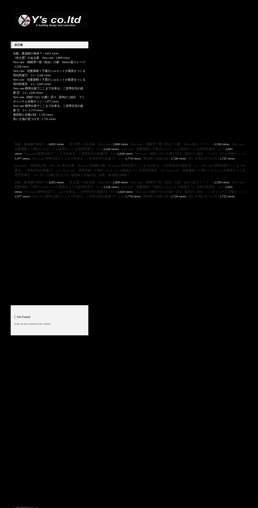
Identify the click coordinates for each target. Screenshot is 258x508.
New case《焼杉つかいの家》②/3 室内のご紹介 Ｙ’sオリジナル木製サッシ (189, 153)
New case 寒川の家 (61, 165)
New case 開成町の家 (91, 165)
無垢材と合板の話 (24, 114)
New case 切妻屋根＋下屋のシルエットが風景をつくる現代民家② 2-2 (172, 149)
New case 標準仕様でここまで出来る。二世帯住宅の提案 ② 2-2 (69, 153)
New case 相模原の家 (30, 165)
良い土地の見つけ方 (26, 119)
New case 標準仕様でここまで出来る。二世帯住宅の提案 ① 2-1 (77, 158)
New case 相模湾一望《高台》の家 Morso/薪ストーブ (50, 62)
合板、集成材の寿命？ (27, 53)
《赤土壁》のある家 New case (33, 57)
